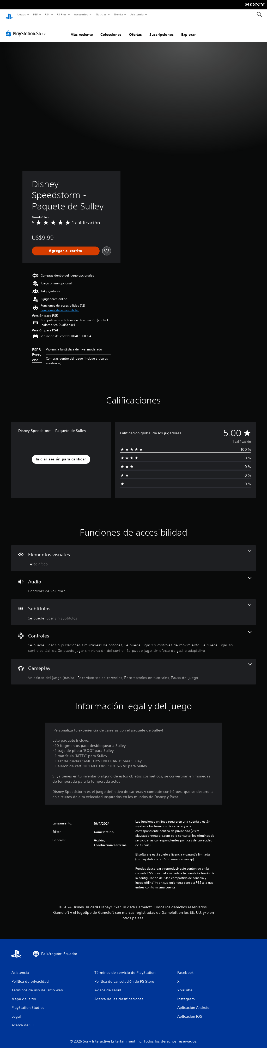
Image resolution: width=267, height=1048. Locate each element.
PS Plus (62, 14)
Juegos (21, 14)
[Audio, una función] (133, 580)
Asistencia (137, 14)
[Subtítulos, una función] (133, 607)
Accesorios (81, 14)
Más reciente (81, 29)
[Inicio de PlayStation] (9, 14)
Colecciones (111, 29)
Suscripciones (161, 29)
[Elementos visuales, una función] (133, 553)
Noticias (101, 14)
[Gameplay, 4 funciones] (133, 667)
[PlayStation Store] (27, 28)
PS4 (47, 14)
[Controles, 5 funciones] (133, 637)
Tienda (118, 14)
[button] (60, 305)
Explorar (188, 29)
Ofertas (135, 29)
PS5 (35, 14)
